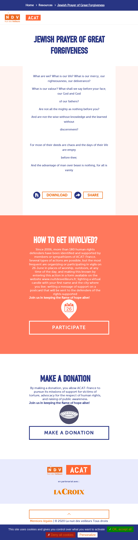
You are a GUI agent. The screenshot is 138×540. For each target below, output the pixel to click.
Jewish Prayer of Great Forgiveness (81, 5)
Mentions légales (41, 521)
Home (30, 5)
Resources (45, 5)
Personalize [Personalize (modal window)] (88, 535)
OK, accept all (120, 529)
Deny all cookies (61, 535)
